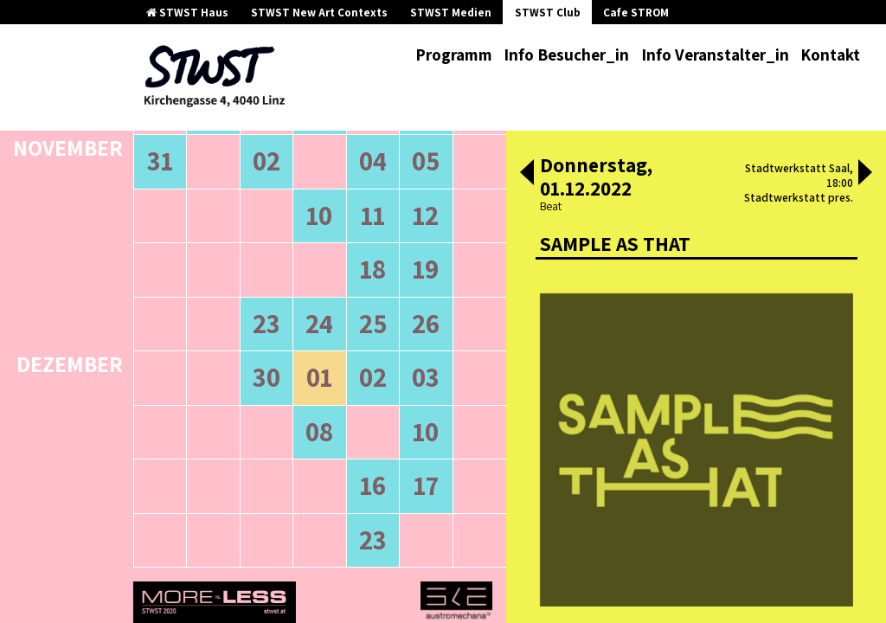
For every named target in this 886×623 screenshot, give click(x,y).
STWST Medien (450, 12)
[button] (527, 174)
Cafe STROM (636, 12)
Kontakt (830, 54)
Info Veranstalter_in (715, 54)
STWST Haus (187, 12)
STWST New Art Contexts (319, 12)
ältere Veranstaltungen (229, 198)
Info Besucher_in (566, 54)
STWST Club (548, 12)
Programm (453, 54)
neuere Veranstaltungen (397, 198)
